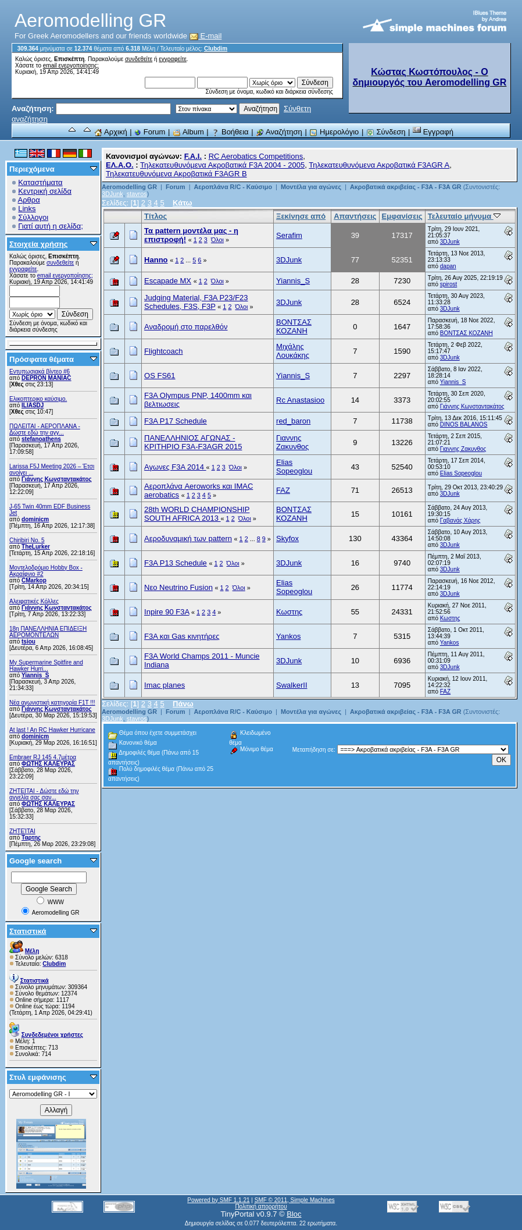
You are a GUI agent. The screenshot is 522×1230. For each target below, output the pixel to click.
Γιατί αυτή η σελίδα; (50, 226)
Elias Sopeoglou (294, 466)
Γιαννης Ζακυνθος (292, 442)
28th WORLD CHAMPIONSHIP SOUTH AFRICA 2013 (196, 513)
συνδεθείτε (138, 59)
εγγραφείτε (173, 59)
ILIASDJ (33, 405)
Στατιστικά (28, 931)
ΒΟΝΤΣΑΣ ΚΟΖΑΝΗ (294, 326)
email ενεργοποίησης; (71, 65)
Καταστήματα (40, 182)
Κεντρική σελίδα (44, 191)
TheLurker (36, 546)
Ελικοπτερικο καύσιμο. (38, 399)
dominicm (35, 519)
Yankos (288, 636)
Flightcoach (163, 351)
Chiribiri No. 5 (27, 540)
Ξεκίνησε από (301, 216)
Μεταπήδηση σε (313, 749)
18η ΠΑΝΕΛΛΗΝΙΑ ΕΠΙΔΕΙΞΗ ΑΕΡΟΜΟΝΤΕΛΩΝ (48, 631)
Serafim (289, 235)
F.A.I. (193, 156)
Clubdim (215, 48)
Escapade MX (167, 280)
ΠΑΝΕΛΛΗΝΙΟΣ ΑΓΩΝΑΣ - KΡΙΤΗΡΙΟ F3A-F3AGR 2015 (193, 442)
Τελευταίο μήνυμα (464, 216)
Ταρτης (31, 837)
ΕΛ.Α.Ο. (120, 165)
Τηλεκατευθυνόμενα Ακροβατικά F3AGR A (379, 165)
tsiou (28, 641)
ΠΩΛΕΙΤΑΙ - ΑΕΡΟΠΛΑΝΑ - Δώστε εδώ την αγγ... (44, 429)
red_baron (293, 421)
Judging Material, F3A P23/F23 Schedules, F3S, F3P (196, 302)
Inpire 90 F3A (166, 611)
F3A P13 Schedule (175, 563)
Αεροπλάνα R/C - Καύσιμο (233, 186)
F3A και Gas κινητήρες (182, 636)
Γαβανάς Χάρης (460, 520)
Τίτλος (155, 216)
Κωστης (289, 611)
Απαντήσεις (355, 216)
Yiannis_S (35, 675)
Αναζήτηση (279, 131)
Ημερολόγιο (334, 131)
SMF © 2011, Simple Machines (295, 1200)
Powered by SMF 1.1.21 (218, 1200)
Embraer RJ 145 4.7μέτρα (42, 757)
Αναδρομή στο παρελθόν (185, 326)
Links (26, 208)
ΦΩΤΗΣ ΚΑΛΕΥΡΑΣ (48, 763)
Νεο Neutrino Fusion (178, 587)
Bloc (294, 1214)
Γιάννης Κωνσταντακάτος (57, 479)
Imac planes (164, 685)
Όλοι (217, 239)
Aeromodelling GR (129, 186)
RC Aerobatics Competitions (256, 156)
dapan (448, 266)
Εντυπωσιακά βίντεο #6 (39, 371)
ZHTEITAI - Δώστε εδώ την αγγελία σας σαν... (44, 794)
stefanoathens (41, 439)
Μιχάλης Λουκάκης (292, 351)
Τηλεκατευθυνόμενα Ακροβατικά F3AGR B (176, 173)
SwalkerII (291, 685)
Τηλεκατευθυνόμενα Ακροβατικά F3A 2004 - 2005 (222, 165)
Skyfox (287, 538)
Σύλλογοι (33, 217)
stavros (137, 193)
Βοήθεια (229, 131)
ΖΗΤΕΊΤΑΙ (22, 831)
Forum (149, 131)
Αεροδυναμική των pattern (188, 538)
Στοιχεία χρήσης (38, 244)
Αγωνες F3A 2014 (175, 467)
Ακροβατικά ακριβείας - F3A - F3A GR (406, 186)
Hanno (155, 259)
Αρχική (110, 131)
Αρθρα (29, 199)
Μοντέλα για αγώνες (311, 186)
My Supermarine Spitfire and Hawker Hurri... (46, 665)
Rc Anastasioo (300, 400)
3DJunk (112, 193)
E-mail (206, 35)
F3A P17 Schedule (175, 421)
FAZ (283, 490)
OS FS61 (159, 375)
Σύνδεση (386, 131)
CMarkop (34, 580)
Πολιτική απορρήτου (261, 1206)
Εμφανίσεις (402, 216)
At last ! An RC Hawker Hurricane (52, 730)
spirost (448, 284)
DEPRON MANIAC (46, 378)
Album (188, 131)
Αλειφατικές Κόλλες (34, 601)
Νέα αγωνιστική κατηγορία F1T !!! (52, 702)
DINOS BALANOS (464, 424)
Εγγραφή (433, 131)
